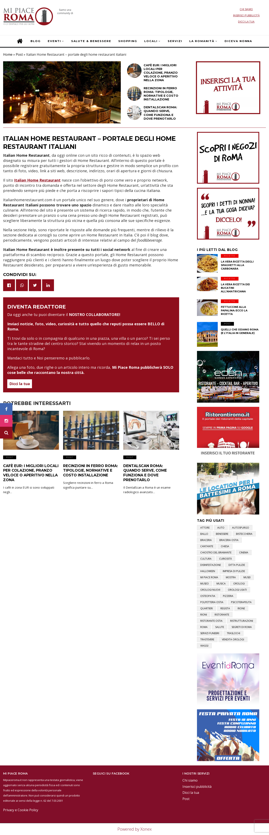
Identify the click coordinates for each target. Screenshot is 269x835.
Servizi (175, 41)
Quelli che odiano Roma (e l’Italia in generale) (239, 331)
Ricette (229, 255)
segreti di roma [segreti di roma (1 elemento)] (242, 627)
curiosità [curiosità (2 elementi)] (225, 558)
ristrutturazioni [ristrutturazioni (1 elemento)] (241, 621)
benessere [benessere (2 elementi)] (222, 534)
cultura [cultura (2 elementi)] (206, 558)
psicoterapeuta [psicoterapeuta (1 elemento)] (241, 602)
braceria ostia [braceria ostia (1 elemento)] (228, 540)
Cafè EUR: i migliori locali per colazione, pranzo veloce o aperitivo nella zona (28, 471)
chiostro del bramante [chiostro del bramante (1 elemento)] (215, 552)
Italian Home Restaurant (37, 180)
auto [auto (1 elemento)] (220, 527)
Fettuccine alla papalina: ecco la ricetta (234, 310)
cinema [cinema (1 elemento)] (243, 552)
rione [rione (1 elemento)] (241, 608)
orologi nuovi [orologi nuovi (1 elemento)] (210, 590)
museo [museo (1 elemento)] (204, 583)
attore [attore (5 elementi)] (205, 527)
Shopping (127, 41)
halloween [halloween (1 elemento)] (207, 571)
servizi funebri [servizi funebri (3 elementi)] (209, 633)
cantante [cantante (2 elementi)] (206, 546)
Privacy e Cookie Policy (20, 810)
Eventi (54, 41)
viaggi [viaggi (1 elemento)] (204, 645)
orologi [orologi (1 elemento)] (239, 583)
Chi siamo (246, 9)
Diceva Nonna (238, 41)
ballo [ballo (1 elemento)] (204, 534)
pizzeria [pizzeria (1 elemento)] (228, 596)
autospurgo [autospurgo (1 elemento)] (240, 527)
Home (7, 54)
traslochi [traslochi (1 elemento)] (233, 633)
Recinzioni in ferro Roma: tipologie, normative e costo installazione (88, 469)
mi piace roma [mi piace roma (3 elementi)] (209, 577)
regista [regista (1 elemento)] (225, 608)
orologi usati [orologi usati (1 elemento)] (237, 590)
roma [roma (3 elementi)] (204, 627)
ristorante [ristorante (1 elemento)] (222, 614)
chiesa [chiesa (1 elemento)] (225, 546)
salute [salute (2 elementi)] (219, 627)
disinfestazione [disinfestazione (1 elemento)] (210, 565)
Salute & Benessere (91, 41)
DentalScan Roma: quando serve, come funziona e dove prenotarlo (150, 469)
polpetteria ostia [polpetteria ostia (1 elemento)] (211, 602)
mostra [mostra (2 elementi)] (231, 577)
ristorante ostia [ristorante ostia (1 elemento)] (211, 621)
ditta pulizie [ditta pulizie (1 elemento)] (237, 565)
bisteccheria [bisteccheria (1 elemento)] (244, 534)
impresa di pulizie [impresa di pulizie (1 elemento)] (234, 571)
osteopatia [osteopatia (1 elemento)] (207, 596)
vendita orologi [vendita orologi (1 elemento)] (233, 639)
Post (19, 54)
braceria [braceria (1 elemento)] (206, 540)
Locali (151, 41)
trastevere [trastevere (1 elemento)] (207, 639)
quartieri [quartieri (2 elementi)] (206, 608)
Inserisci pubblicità (246, 15)
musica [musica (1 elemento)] (221, 583)
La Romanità (201, 41)
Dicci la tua (246, 21)
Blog (36, 41)
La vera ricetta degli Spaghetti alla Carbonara (237, 265)
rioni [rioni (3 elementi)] (203, 614)
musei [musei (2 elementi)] (247, 577)
